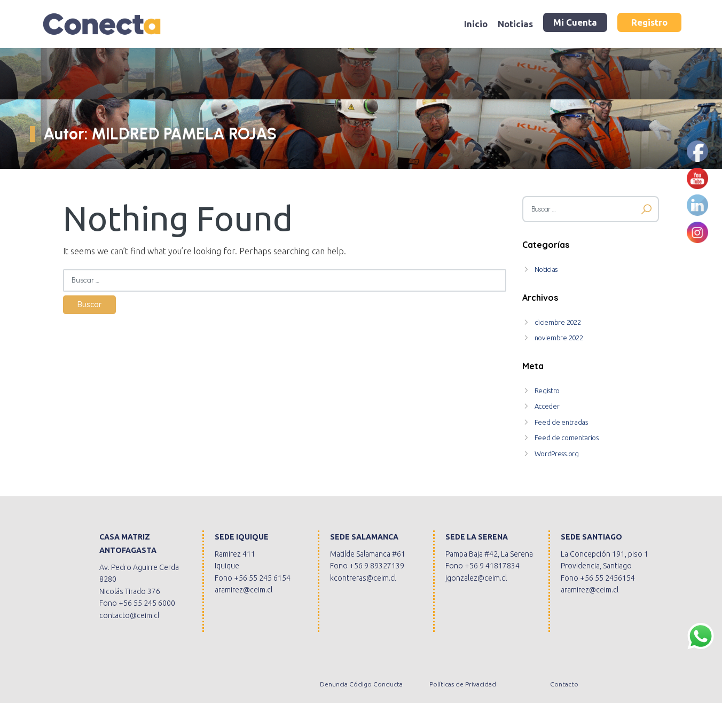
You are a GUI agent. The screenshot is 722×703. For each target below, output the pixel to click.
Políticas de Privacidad (462, 684)
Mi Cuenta (575, 22)
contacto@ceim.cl (129, 615)
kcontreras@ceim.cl (363, 578)
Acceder (547, 406)
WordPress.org (557, 453)
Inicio (476, 24)
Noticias (515, 24)
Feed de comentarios (567, 437)
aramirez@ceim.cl (243, 589)
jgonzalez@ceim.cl (476, 578)
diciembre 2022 (558, 322)
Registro (649, 22)
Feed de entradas (561, 422)
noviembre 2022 (559, 337)
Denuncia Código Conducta (361, 684)
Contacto (564, 684)
